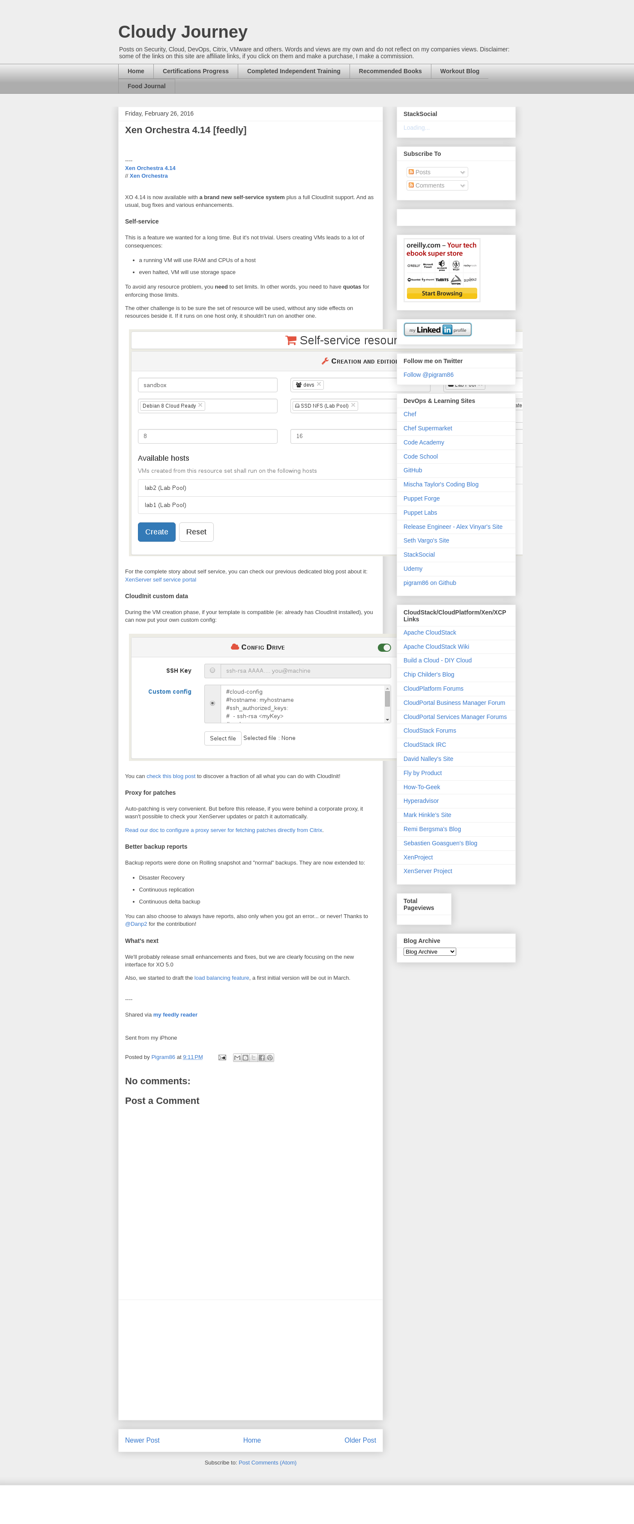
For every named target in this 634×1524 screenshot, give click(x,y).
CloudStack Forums (430, 730)
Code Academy (424, 442)
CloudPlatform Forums (434, 688)
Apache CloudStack (430, 632)
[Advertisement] (250, 1360)
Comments (427, 185)
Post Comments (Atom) (267, 1462)
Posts (420, 172)
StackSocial (419, 554)
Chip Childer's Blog (429, 674)
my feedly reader (175, 1014)
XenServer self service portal (160, 579)
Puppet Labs (420, 512)
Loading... (417, 127)
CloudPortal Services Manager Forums (455, 716)
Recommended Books (390, 71)
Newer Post (142, 1440)
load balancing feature (221, 978)
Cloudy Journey (183, 31)
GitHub (413, 470)
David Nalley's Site (428, 758)
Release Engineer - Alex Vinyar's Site (453, 526)
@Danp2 (136, 924)
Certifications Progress (196, 71)
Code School (421, 456)
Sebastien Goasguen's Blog (440, 843)
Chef (410, 414)
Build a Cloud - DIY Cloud (438, 660)
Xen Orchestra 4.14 (150, 168)
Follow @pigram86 (429, 374)
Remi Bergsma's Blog (432, 829)
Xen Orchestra (149, 176)
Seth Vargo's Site (426, 540)
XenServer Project (428, 871)
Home (136, 71)
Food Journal (147, 86)
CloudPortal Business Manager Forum (454, 702)
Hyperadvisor (421, 800)
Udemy (413, 568)
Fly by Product (423, 772)
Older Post (360, 1440)
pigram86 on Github (430, 582)
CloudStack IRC (425, 744)
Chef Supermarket (428, 428)
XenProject (418, 857)
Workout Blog (460, 71)
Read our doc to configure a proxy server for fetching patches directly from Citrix (223, 830)
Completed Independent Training (294, 71)
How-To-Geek (422, 787)
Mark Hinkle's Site (428, 814)
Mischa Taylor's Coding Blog (441, 484)
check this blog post (171, 776)
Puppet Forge (422, 498)
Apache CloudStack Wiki (436, 646)
